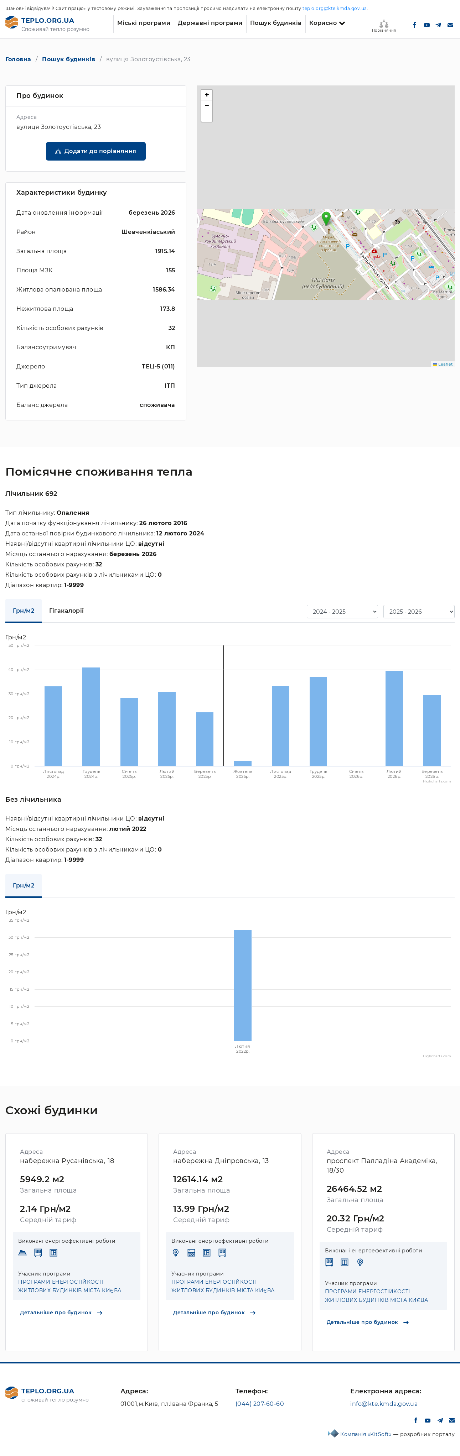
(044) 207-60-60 (260, 1403)
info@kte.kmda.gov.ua (384, 1403)
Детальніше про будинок (61, 1312)
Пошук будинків (276, 23)
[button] (326, 218)
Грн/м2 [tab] (23, 610)
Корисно (323, 23)
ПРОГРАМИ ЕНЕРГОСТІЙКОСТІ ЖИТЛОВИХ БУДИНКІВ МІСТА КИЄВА (70, 1286)
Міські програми (144, 23)
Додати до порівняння (100, 151)
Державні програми (210, 23)
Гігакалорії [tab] (66, 610)
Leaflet (443, 364)
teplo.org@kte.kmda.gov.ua (335, 8)
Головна (18, 59)
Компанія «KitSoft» (366, 1434)
